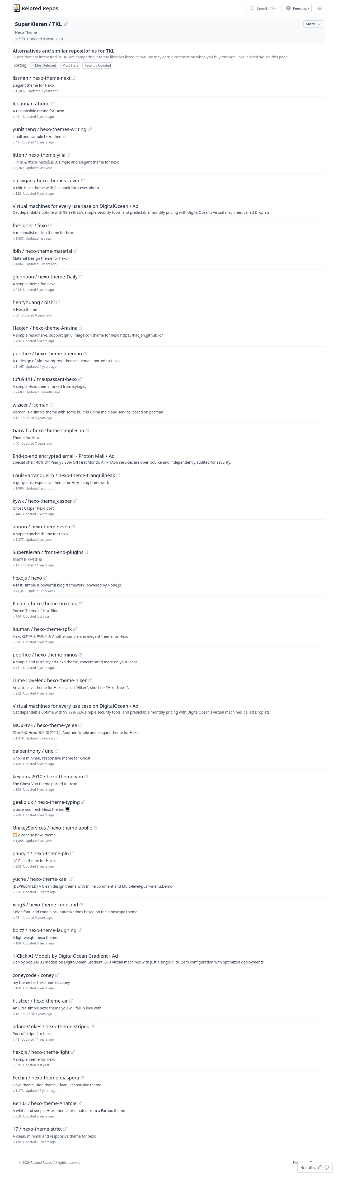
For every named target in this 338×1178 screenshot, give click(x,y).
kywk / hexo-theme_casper (42, 501)
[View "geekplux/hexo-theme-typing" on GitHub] (83, 802)
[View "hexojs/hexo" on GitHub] (45, 578)
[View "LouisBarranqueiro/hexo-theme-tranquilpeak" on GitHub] (118, 475)
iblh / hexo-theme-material (42, 251)
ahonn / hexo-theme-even (41, 526)
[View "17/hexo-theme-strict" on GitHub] (65, 1129)
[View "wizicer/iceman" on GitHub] (52, 405)
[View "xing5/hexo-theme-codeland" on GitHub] (81, 904)
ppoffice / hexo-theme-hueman (47, 353)
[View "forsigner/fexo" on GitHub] (50, 225)
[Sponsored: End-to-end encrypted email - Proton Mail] (169, 458)
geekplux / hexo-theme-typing (46, 802)
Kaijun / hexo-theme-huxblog (45, 603)
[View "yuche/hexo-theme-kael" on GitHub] (71, 879)
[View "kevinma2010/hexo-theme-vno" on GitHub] (86, 776)
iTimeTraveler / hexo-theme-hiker (50, 680)
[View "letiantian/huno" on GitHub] (53, 103)
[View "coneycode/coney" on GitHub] (57, 975)
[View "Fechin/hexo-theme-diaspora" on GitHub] (82, 1077)
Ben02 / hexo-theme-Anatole (45, 1103)
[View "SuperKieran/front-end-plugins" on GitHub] (86, 552)
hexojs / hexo (27, 578)
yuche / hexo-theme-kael (40, 879)
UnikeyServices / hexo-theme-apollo (52, 828)
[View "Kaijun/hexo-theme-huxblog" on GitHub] (81, 603)
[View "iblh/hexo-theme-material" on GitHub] (75, 251)
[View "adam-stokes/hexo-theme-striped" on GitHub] (93, 1026)
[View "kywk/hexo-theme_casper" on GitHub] (75, 501)
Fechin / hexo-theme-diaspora (46, 1077)
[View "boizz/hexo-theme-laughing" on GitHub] (80, 930)
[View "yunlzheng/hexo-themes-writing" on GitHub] (90, 129)
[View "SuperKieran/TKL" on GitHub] (66, 24)
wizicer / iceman (31, 405)
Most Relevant (44, 65)
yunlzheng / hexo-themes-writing (50, 129)
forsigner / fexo (30, 225)
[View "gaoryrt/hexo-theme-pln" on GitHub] (72, 853)
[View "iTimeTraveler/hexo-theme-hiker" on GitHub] (90, 680)
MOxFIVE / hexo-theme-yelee (45, 725)
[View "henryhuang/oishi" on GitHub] (58, 302)
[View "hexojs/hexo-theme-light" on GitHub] (73, 1052)
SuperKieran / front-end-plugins (48, 552)
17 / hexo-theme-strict (37, 1129)
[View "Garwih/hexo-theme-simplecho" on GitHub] (87, 430)
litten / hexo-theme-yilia (39, 155)
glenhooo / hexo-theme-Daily (45, 276)
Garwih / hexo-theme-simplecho (48, 430)
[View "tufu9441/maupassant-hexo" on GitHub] (80, 379)
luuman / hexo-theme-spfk (42, 629)
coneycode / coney (33, 975)
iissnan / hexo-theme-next (42, 78)
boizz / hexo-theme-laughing (45, 930)
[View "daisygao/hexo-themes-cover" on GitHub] (83, 180)
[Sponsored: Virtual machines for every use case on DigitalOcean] (169, 208)
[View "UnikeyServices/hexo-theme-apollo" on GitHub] (95, 828)
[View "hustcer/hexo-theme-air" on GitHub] (71, 1001)
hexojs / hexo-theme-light (41, 1052)
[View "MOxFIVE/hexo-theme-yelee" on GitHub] (80, 725)
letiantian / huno (31, 103)
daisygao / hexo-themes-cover (46, 180)
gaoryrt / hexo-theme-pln (41, 853)
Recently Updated (97, 65)
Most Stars (70, 65)
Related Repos (40, 8)
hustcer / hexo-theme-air (40, 1001)
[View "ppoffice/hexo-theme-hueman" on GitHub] (85, 353)
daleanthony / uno (33, 751)
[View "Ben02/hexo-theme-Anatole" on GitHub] (80, 1103)
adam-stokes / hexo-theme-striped (51, 1026)
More (314, 24)
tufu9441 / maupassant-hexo (45, 379)
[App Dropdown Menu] (319, 8)
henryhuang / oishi (34, 302)
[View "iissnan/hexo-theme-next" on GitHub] (74, 78)
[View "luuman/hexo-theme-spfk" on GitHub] (75, 629)
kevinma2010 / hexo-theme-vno (48, 776)
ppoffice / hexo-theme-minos (45, 654)
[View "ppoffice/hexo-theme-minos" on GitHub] (80, 655)
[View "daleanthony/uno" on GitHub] (57, 751)
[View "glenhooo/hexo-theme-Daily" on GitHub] (81, 276)
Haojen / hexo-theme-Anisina (45, 328)
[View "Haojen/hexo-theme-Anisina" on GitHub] (80, 328)
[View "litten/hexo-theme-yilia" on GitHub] (69, 155)
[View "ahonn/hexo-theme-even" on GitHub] (73, 526)
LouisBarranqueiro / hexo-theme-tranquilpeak (64, 475)
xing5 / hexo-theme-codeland (45, 904)
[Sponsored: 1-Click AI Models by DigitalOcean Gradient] (169, 958)
